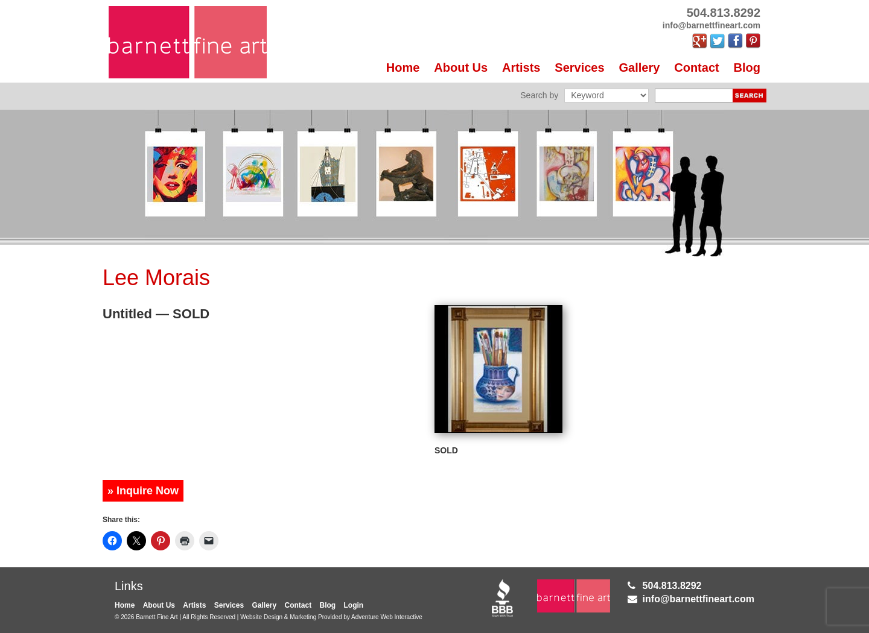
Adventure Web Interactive (386, 617)
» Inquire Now (143, 491)
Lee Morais (156, 277)
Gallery (639, 67)
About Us (461, 67)
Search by (539, 95)
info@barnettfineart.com (698, 599)
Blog (747, 67)
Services (579, 67)
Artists (521, 67)
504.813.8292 (672, 586)
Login (354, 605)
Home (403, 67)
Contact (696, 67)
